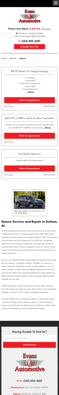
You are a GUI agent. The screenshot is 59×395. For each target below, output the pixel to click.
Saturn (23, 58)
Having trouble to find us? (29, 331)
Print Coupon (8, 106)
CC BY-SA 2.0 (22, 213)
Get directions (29, 345)
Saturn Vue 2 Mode (20, 211)
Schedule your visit (30, 46)
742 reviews (46, 29)
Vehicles (12, 58)
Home (3, 58)
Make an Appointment (29, 100)
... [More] (30, 92)
